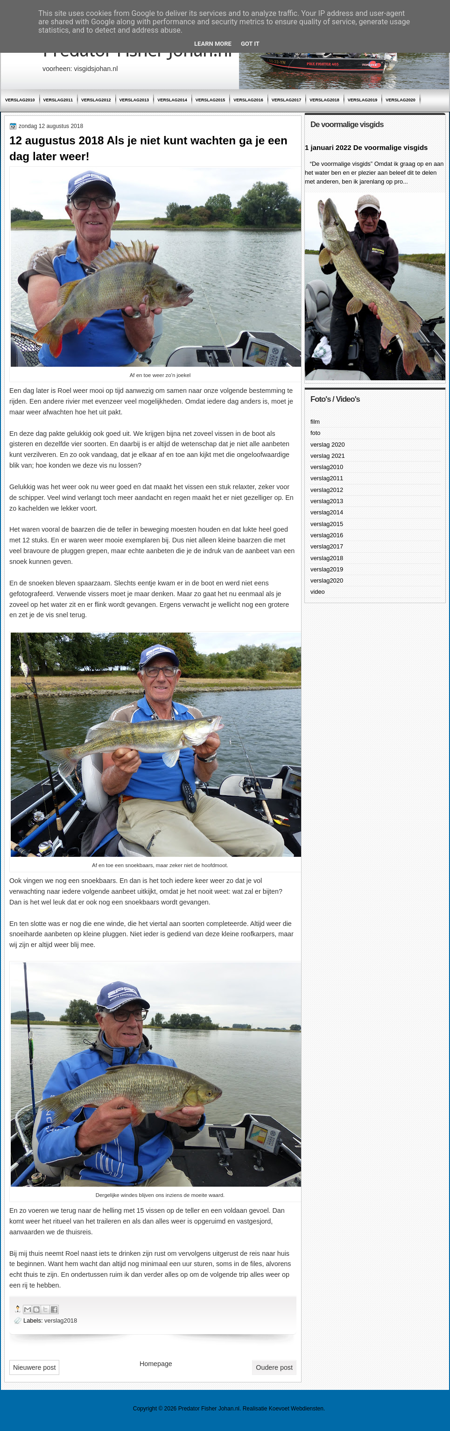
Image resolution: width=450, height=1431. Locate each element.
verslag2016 (248, 100)
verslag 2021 (327, 455)
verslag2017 (287, 100)
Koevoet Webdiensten (296, 1408)
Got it (250, 43)
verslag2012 (96, 100)
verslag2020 (400, 100)
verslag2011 (58, 100)
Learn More (213, 43)
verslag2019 (363, 100)
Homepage (156, 1363)
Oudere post (274, 1367)
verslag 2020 (327, 444)
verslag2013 (134, 100)
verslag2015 (210, 100)
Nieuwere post (34, 1367)
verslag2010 (20, 100)
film (315, 421)
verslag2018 (324, 100)
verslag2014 (172, 100)
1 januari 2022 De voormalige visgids (366, 147)
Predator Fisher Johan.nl (208, 1408)
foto (315, 432)
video (317, 591)
